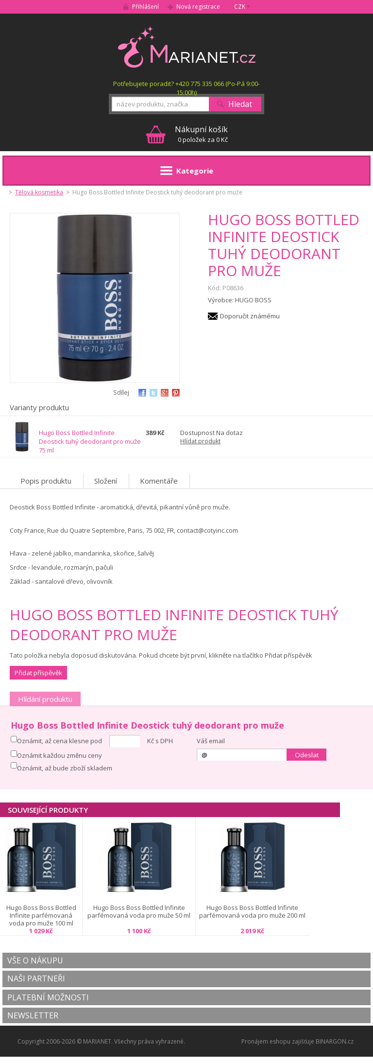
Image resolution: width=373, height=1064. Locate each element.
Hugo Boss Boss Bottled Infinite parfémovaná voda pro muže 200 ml (252, 912)
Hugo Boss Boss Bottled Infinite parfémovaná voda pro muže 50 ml (138, 912)
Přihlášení (145, 6)
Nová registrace (198, 6)
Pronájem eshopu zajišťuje (277, 1041)
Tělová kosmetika (39, 192)
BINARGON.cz (335, 1041)
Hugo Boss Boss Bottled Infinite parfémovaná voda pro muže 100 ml (41, 915)
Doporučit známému (250, 316)
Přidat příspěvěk (38, 672)
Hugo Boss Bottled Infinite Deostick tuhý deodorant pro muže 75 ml (90, 441)
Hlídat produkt (200, 441)
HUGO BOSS (253, 300)
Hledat (240, 104)
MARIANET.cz (186, 47)
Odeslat (307, 754)
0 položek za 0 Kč (201, 134)
